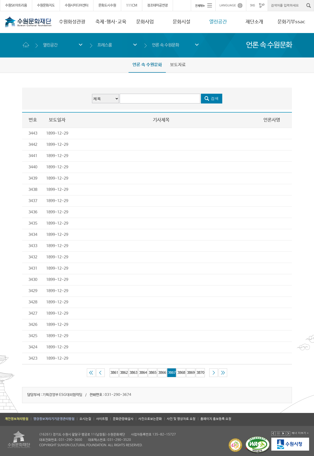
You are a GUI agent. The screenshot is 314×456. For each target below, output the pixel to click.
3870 (200, 373)
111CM (131, 5)
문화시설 (181, 22)
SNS (252, 5)
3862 (124, 373)
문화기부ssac (291, 22)
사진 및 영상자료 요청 (181, 419)
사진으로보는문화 (150, 419)
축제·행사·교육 (110, 22)
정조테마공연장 (157, 5)
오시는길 (85, 419)
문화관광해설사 (123, 419)
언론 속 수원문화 (165, 45)
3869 (191, 373)
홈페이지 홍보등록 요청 (215, 419)
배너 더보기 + (300, 433)
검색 (215, 98)
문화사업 (145, 22)
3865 (153, 373)
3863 (133, 373)
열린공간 (218, 22)
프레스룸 (104, 45)
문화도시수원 (107, 5)
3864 (143, 373)
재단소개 (254, 22)
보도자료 (178, 64)
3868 (181, 373)
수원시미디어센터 (76, 5)
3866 (162, 373)
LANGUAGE (228, 5)
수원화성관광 (72, 22)
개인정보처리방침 (16, 419)
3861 (114, 373)
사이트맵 (102, 419)
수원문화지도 (46, 5)
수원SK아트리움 (16, 5)
